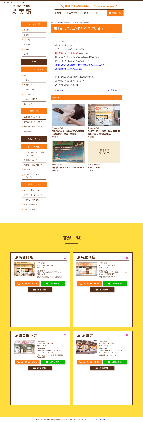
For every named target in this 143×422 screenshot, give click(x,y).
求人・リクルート (30, 104)
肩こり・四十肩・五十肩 (33, 195)
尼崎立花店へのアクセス (33, 122)
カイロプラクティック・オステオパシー (34, 175)
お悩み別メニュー (34, 139)
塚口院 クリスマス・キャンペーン (68, 167)
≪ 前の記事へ (59, 90)
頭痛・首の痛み (30, 209)
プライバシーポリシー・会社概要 (95, 419)
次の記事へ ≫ (113, 90)
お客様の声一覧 (30, 85)
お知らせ (27, 49)
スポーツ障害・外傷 (31, 190)
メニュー (97, 13)
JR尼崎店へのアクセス (32, 131)
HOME (58, 13)
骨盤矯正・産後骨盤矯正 (33, 165)
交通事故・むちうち (31, 200)
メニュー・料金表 (30, 99)
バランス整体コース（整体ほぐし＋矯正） (34, 154)
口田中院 (27, 40)
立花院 (26, 35)
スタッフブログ (30, 90)
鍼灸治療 (27, 170)
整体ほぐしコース (30, 160)
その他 (26, 54)
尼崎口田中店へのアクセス (34, 127)
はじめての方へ (30, 94)
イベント (27, 45)
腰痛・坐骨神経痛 (30, 204)
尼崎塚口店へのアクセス (33, 117)
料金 (86, 13)
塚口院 (56, 137)
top (25, 75)
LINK (108, 419)
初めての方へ (73, 13)
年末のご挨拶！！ (96, 167)
